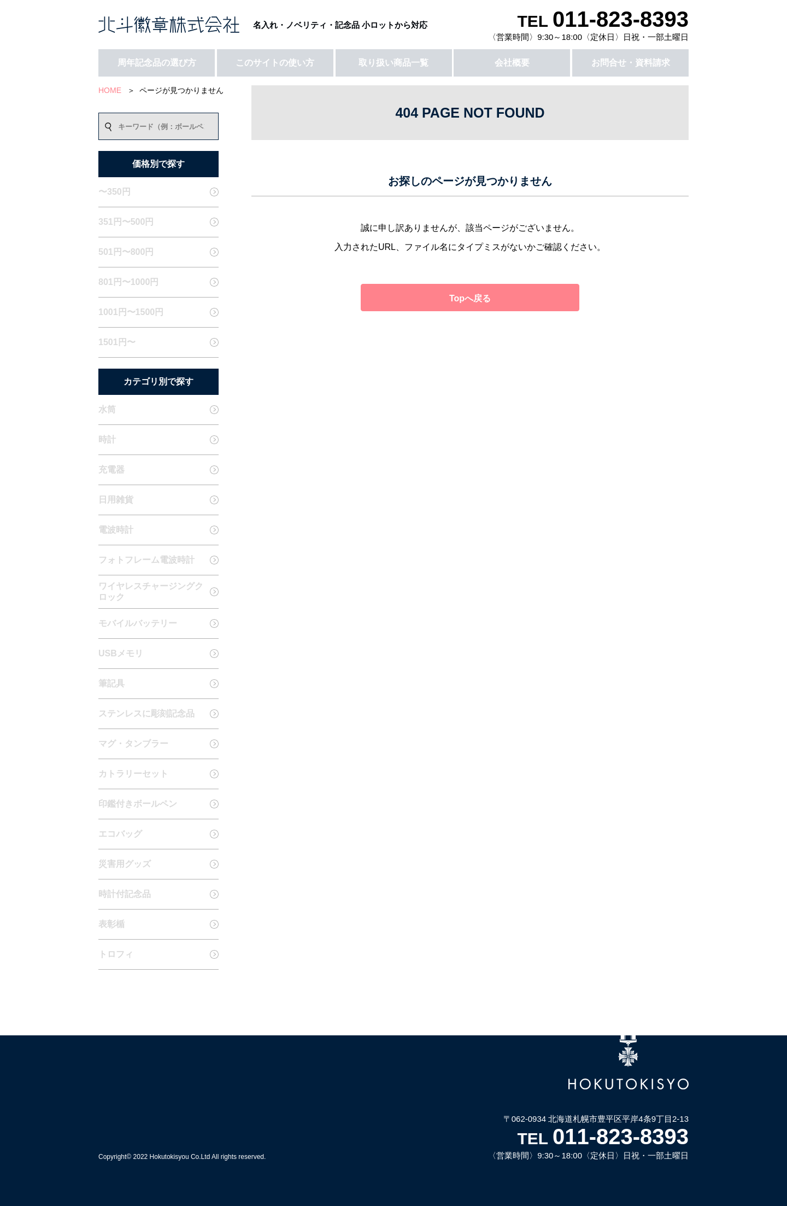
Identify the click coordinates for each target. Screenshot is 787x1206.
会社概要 (512, 62)
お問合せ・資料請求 (630, 62)
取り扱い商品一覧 (393, 62)
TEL (603, 21)
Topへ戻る (470, 298)
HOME (109, 90)
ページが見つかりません (181, 90)
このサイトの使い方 (275, 62)
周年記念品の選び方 (157, 62)
